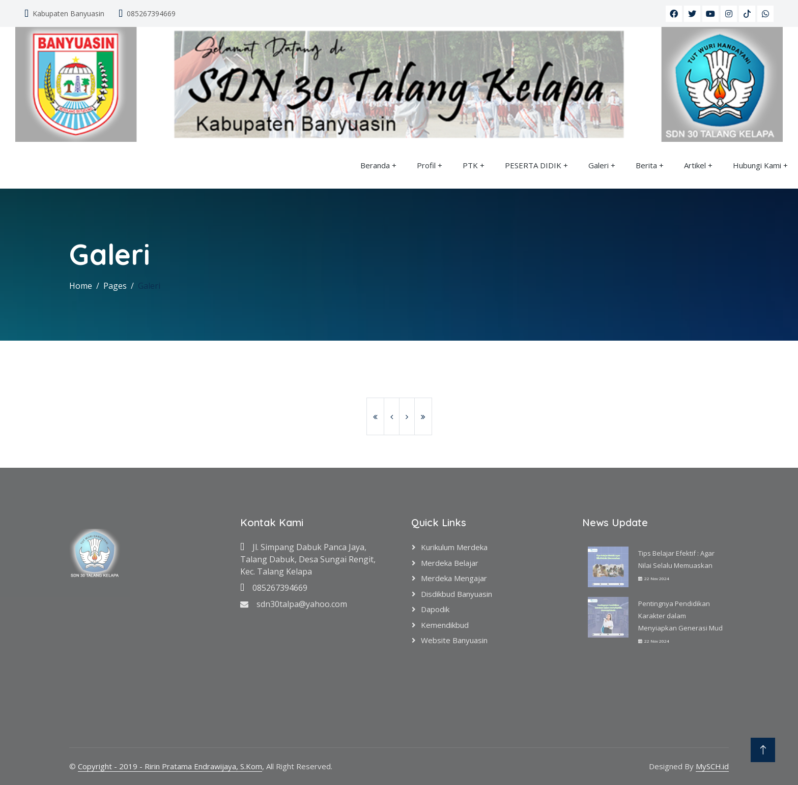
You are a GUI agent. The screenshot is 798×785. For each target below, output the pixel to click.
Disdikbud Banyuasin (456, 594)
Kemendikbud (445, 625)
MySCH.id (712, 766)
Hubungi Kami (757, 165)
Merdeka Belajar (449, 563)
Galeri (598, 165)
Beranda (375, 165)
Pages (115, 285)
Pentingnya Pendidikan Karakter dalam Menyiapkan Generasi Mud (680, 615)
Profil (426, 165)
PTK (470, 165)
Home (80, 285)
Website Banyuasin (454, 640)
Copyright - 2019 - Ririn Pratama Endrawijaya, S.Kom (170, 766)
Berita (646, 165)
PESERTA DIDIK (533, 165)
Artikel (695, 165)
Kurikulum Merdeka (454, 547)
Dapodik (435, 609)
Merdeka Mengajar (454, 578)
